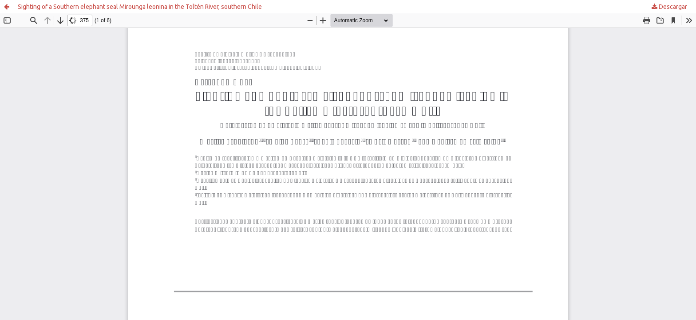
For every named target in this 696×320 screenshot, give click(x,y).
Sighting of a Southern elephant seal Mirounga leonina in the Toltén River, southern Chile (140, 6)
